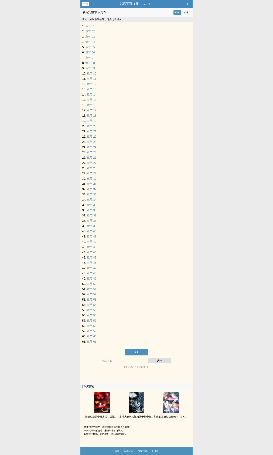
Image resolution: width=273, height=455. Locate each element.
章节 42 (91, 241)
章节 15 (91, 99)
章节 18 (91, 115)
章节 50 (91, 283)
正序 (177, 12)
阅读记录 (129, 451)
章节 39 (91, 226)
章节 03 (90, 36)
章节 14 (91, 94)
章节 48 (91, 273)
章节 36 (91, 210)
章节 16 (91, 105)
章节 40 (91, 231)
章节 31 (91, 183)
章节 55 (91, 310)
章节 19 (91, 120)
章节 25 (91, 152)
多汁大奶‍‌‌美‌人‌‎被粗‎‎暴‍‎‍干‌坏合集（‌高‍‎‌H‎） (139, 416)
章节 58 (91, 325)
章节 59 (91, 331)
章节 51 (91, 289)
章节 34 (91, 199)
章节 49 (91, 278)
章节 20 (91, 126)
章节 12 (91, 84)
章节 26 (91, 157)
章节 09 (90, 68)
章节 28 (91, 168)
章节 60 (91, 336)
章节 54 (91, 304)
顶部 (155, 451)
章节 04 (90, 41)
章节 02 (90, 31)
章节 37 (91, 215)
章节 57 (91, 320)
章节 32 (91, 189)
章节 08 (90, 63)
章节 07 (90, 57)
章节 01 (90, 26)
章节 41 (91, 236)
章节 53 (91, 299)
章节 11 (91, 78)
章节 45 (91, 257)
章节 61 (91, 341)
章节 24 (91, 147)
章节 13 (91, 89)
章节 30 (91, 178)
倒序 (186, 12)
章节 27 (91, 162)
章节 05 (90, 47)
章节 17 (91, 110)
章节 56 (91, 315)
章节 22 (91, 136)
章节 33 (91, 194)
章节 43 (91, 247)
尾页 (136, 352)
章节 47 (91, 268)
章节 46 (91, 262)
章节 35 (91, 204)
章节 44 (91, 252)
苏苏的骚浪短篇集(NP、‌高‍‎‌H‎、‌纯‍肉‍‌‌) (173, 416)
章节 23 (91, 141)
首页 (117, 451)
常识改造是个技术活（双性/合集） (103, 416)
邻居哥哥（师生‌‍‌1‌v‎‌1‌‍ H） (136, 4)
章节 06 (90, 52)
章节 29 (91, 173)
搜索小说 (143, 451)
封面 (85, 4)
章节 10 (91, 73)
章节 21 (91, 131)
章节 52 (91, 294)
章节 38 (91, 220)
